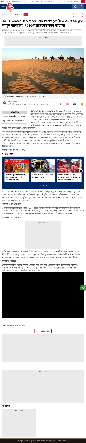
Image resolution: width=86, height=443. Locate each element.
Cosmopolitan (68, 1)
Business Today (49, 1)
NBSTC (24, 325)
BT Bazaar (59, 1)
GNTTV (25, 1)
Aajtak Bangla (12, 101)
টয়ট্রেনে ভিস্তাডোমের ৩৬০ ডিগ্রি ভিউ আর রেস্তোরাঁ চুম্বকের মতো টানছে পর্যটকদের (69, 177)
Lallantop (31, 1)
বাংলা (2, 1)
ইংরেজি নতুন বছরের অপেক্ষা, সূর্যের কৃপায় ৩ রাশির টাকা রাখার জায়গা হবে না (16, 177)
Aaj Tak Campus (16, 1)
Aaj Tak (8, 1)
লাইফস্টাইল (17, 15)
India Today (39, 1)
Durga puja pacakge (13, 325)
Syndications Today (63, 441)
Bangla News (6, 15)
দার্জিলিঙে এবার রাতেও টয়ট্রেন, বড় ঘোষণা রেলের (42, 176)
